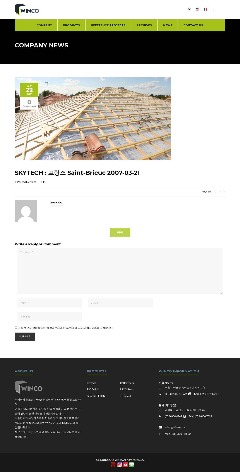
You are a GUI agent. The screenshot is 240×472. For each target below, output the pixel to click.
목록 (120, 232)
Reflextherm (127, 382)
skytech (91, 382)
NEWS (167, 25)
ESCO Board (127, 389)
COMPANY (44, 25)
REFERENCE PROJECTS (108, 25)
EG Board (125, 395)
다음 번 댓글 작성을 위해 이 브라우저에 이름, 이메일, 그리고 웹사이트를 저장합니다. (65, 327)
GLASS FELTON (96, 395)
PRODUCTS (71, 25)
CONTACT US (193, 25)
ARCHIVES (144, 25)
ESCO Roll (93, 389)
